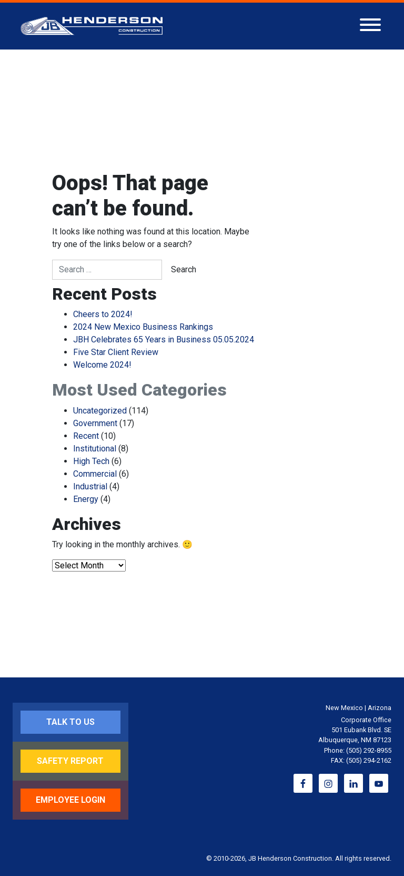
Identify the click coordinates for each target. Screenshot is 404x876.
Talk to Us (70, 722)
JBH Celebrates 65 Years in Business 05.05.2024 (163, 339)
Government (95, 423)
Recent (86, 436)
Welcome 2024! (102, 365)
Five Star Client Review (115, 352)
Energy (85, 499)
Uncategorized (100, 411)
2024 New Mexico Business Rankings (143, 327)
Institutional (94, 449)
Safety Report (70, 761)
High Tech (91, 461)
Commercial (95, 474)
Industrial (90, 486)
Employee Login (70, 800)
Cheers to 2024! (103, 314)
